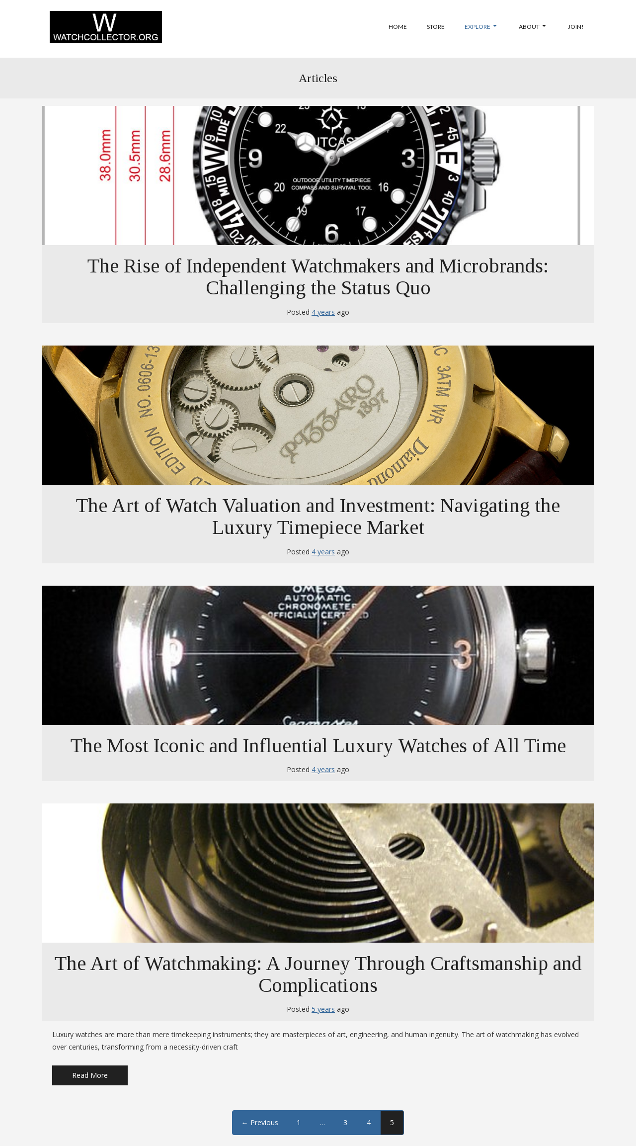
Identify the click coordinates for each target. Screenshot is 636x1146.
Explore (481, 26)
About (532, 26)
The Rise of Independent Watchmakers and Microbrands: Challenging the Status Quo (318, 277)
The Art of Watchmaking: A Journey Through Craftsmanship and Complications (318, 974)
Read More (90, 1075)
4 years (323, 312)
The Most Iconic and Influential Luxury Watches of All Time (318, 745)
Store (436, 26)
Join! (576, 26)
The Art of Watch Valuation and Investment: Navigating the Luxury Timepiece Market (318, 516)
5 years (323, 1009)
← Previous (259, 1122)
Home (398, 26)
